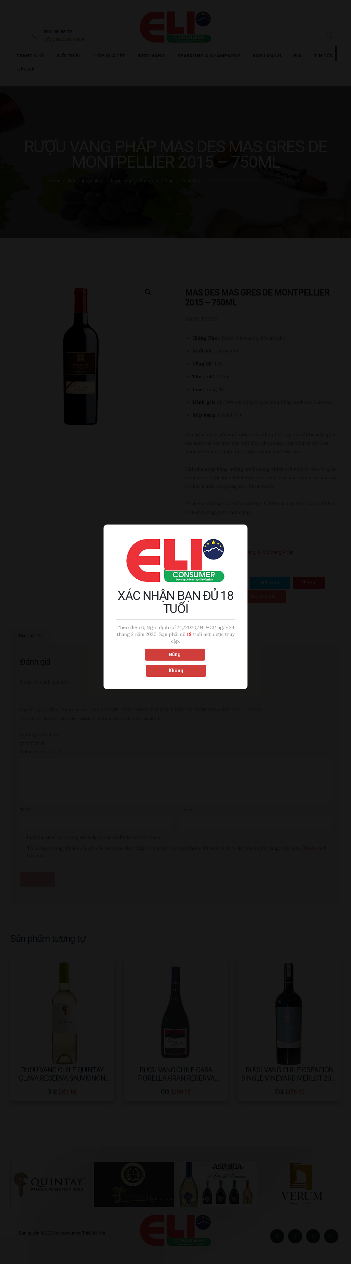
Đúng (145, 662)
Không (205, 662)
